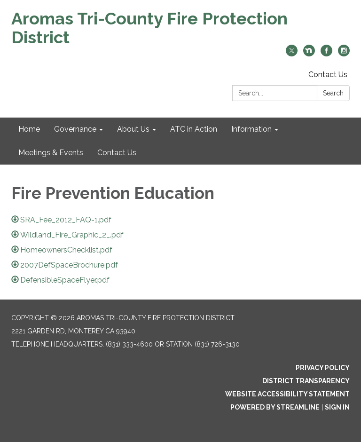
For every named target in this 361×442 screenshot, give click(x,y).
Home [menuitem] (29, 129)
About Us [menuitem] (133, 129)
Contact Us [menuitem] (116, 152)
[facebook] (326, 53)
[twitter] (292, 53)
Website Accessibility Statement (287, 394)
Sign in (337, 407)
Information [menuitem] (251, 129)
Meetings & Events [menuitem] (50, 152)
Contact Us (327, 74)
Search (333, 93)
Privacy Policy (323, 367)
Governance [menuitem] (75, 129)
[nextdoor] (309, 53)
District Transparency (306, 381)
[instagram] (344, 53)
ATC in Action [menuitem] (193, 129)
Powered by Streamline (275, 407)
